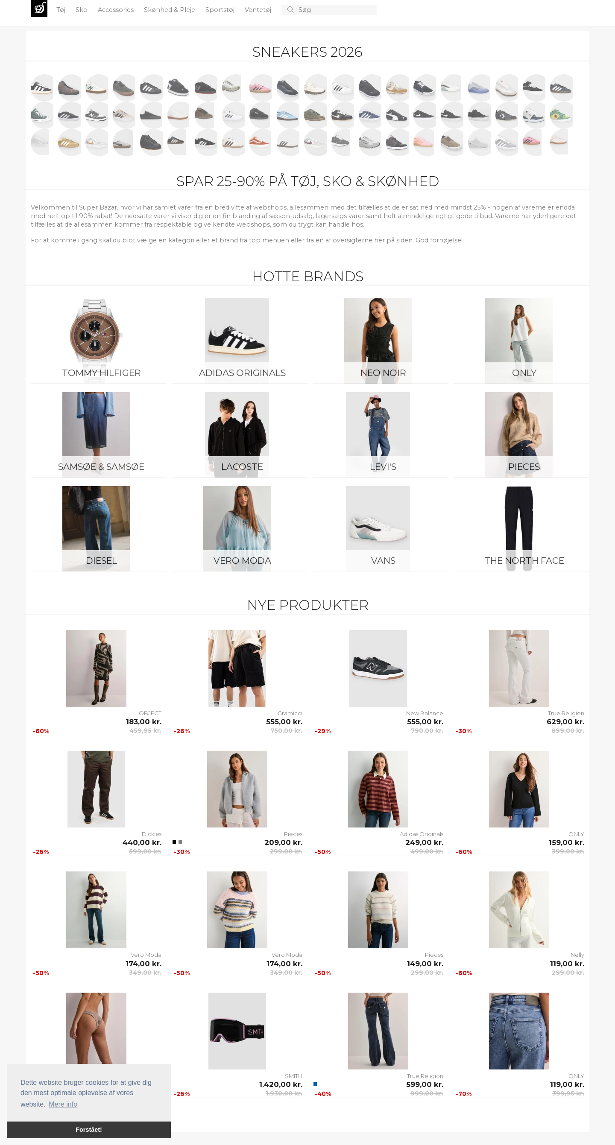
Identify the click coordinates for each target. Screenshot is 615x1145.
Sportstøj (220, 10)
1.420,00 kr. (280, 1084)
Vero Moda (242, 560)
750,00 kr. (286, 730)
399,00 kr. (568, 851)
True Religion (566, 713)
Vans (383, 560)
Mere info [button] (63, 1104)
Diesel (101, 560)
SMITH (293, 1075)
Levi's (383, 466)
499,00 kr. (426, 851)
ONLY (524, 372)
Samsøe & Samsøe (101, 466)
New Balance (424, 713)
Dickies (151, 833)
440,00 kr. (142, 842)
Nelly (577, 954)
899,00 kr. (567, 730)
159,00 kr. (566, 842)
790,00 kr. (427, 730)
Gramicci (290, 713)
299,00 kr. (286, 851)
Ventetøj (259, 10)
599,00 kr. (145, 851)
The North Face (524, 560)
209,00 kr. (283, 842)
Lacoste (242, 466)
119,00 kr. (567, 963)
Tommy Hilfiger (101, 372)
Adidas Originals (242, 372)
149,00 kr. (425, 963)
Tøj (61, 10)
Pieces (524, 466)
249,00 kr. (424, 842)
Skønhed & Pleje (170, 10)
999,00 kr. (426, 1093)
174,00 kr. (143, 963)
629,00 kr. (565, 721)
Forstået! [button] (89, 1129)
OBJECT (150, 713)
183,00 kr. (143, 721)
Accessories (116, 10)
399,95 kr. (568, 1093)
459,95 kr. (145, 730)
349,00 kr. (145, 972)
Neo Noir (383, 372)
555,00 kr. (284, 721)
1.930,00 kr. (284, 1093)
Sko (82, 10)
